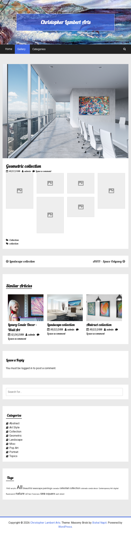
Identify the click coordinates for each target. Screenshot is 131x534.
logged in (26, 368)
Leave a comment (41, 171)
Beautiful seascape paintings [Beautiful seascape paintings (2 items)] (37, 488)
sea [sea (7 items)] (42, 494)
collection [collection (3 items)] (74, 488)
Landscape (16, 439)
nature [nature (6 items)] (20, 493)
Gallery (21, 49)
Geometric (15, 435)
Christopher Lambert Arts (65, 22)
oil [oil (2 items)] (26, 494)
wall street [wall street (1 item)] (60, 494)
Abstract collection (98, 325)
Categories (39, 49)
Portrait (13, 452)
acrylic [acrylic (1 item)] (13, 488)
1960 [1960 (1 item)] (8, 488)
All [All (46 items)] (20, 487)
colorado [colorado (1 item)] (84, 488)
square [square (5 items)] (50, 493)
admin (26, 171)
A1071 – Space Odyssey (107, 261)
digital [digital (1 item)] (116, 488)
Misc (12, 443)
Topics (13, 456)
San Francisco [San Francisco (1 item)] (34, 494)
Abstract (14, 423)
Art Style (14, 427)
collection (13, 243)
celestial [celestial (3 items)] (64, 488)
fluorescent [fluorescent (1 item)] (10, 494)
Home (8, 49)
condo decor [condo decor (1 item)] (93, 488)
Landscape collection (22, 261)
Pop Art (13, 448)
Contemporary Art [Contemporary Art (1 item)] (106, 488)
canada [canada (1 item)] (56, 488)
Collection (14, 240)
